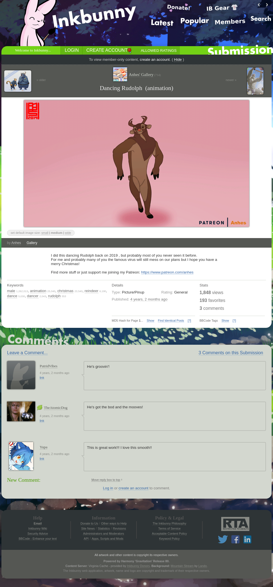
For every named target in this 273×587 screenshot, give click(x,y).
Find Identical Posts (171, 320)
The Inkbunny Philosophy (169, 523)
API (86, 538)
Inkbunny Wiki (37, 528)
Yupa (43, 447)
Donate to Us (89, 523)
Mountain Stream (182, 566)
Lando (202, 566)
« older (41, 80)
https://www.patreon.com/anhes (167, 272)
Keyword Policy (169, 538)
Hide (178, 59)
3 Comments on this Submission (231, 352)
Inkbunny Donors (138, 566)
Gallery (31, 243)
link (42, 377)
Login (72, 50)
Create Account (106, 50)
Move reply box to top (105, 479)
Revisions (119, 528)
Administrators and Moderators (103, 533)
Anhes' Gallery (145, 74)
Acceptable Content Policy (169, 533)
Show (150, 320)
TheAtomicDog (56, 407)
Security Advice (38, 533)
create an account (155, 59)
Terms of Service (169, 528)
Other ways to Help (114, 523)
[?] (189, 320)
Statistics (104, 528)
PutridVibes (48, 366)
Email (38, 523)
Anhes (16, 243)
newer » (231, 80)
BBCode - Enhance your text (38, 538)
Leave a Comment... (27, 352)
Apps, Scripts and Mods (108, 538)
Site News (88, 528)
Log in (108, 488)
